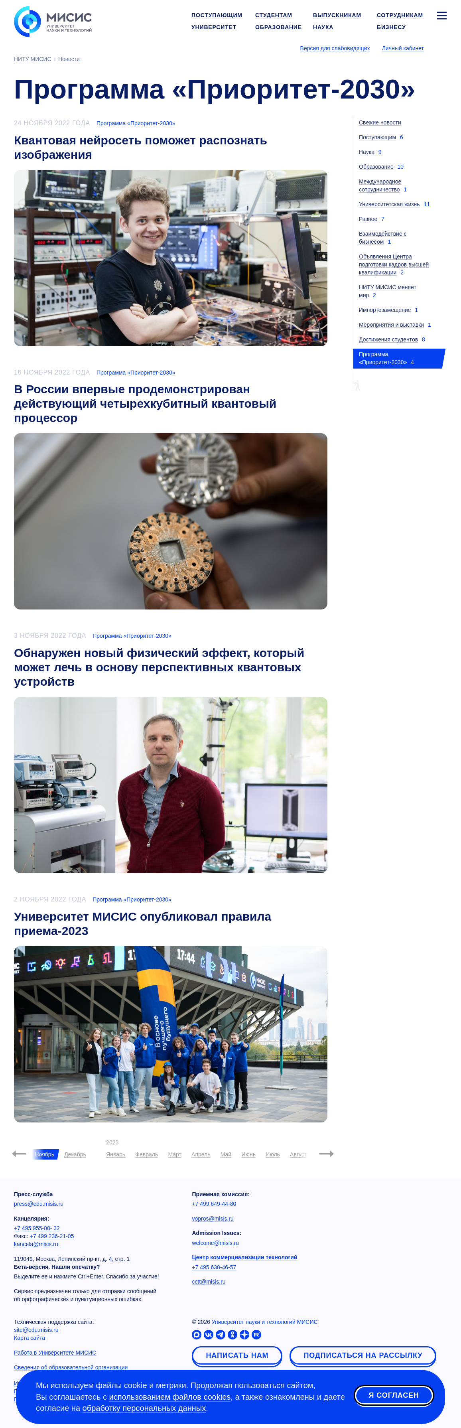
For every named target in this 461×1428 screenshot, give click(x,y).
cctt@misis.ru (208, 1281)
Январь (115, 1154)
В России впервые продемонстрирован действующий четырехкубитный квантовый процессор (145, 403)
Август (298, 1154)
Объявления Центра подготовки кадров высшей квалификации (394, 264)
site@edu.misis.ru (36, 1330)
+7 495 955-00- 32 (37, 1228)
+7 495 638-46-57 (214, 1267)
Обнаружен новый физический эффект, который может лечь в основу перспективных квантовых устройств (159, 667)
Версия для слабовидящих (335, 48)
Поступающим (377, 137)
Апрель (201, 1154)
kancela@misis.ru (36, 1244)
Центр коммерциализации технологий (244, 1257)
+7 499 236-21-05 (52, 1236)
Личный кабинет (403, 48)
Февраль (146, 1154)
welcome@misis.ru (215, 1243)
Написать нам (237, 1355)
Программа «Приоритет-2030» (136, 123)
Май (226, 1154)
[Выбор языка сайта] (441, 47)
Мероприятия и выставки (391, 324)
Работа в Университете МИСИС (55, 1352)
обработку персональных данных (144, 1408)
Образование (376, 167)
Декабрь (75, 1154)
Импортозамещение (385, 310)
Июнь (248, 1154)
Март (174, 1154)
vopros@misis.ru (212, 1218)
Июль (273, 1154)
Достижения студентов (388, 339)
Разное (368, 219)
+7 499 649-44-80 (214, 1204)
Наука (366, 152)
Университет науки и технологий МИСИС (265, 1322)
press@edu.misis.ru (38, 1204)
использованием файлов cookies (170, 1396)
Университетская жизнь (389, 204)
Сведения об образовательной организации (71, 1367)
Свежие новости (380, 122)
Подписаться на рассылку (362, 1355)
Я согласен (394, 1396)
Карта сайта (29, 1338)
